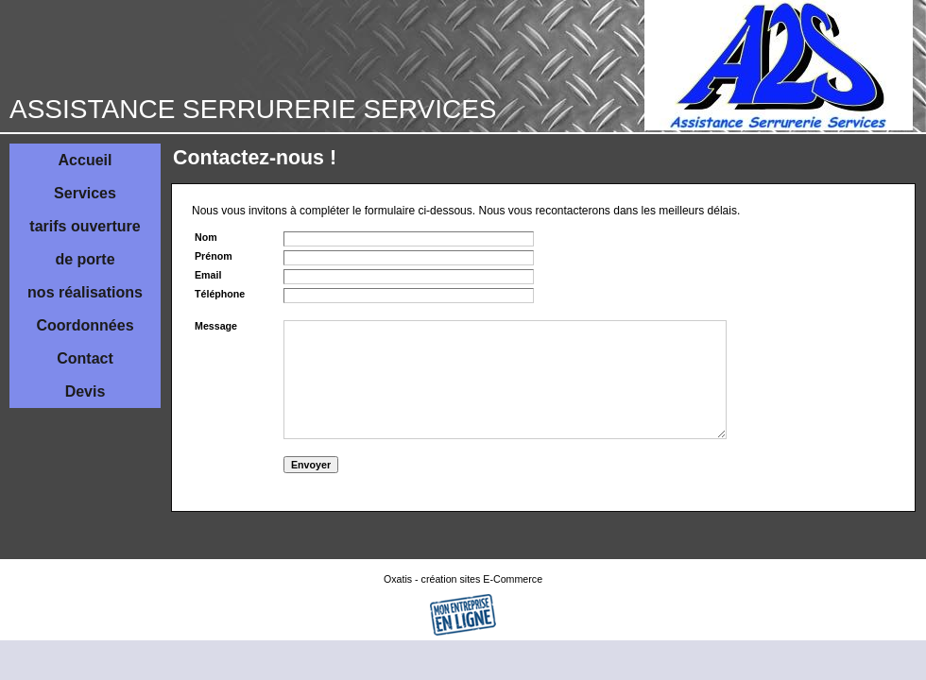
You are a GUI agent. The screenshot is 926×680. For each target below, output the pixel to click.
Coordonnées (84, 325)
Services (85, 193)
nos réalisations (85, 292)
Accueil (85, 160)
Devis (85, 391)
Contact (85, 358)
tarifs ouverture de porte (84, 242)
